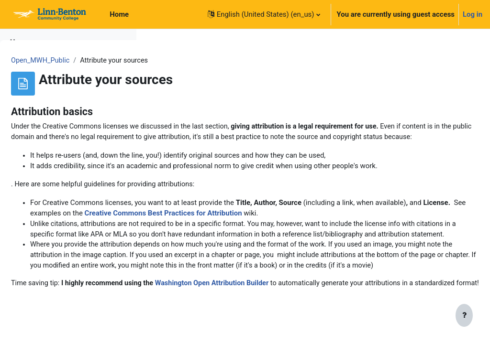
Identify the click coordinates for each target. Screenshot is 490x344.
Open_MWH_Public (185, 60)
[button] (264, 14)
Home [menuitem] (119, 14)
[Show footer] (464, 316)
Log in (472, 14)
